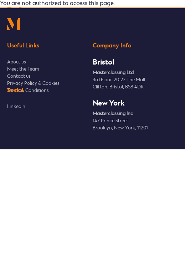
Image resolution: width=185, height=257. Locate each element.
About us (16, 62)
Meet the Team (23, 69)
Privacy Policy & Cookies (33, 84)
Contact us (19, 76)
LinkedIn (16, 107)
